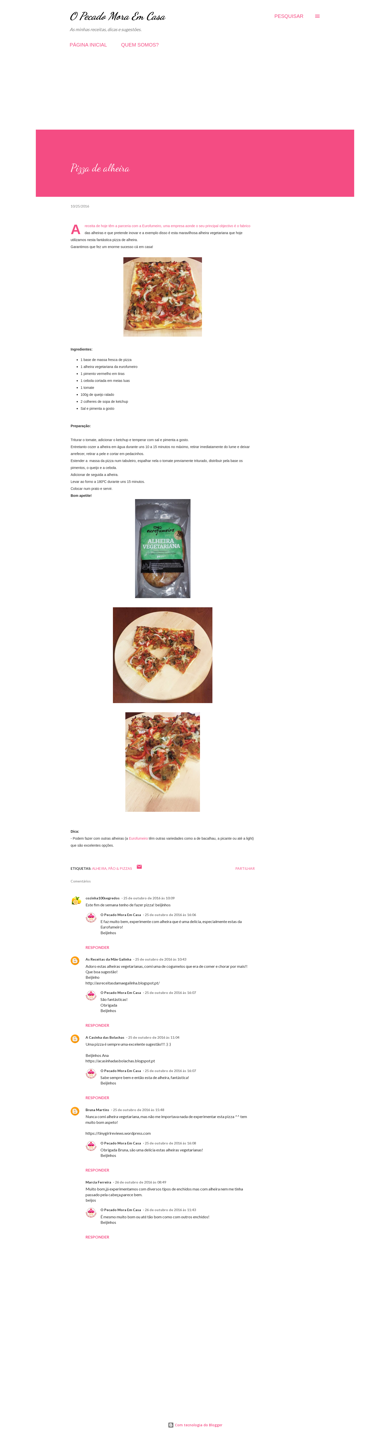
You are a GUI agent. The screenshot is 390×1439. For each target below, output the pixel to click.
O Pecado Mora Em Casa (117, 16)
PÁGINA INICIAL (88, 45)
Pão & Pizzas (120, 868)
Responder (97, 947)
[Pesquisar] (288, 16)
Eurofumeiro (151, 226)
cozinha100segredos (103, 898)
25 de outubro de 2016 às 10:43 (160, 959)
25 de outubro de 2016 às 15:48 (138, 1110)
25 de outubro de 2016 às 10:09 (149, 898)
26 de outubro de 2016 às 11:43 (170, 1210)
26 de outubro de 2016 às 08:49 (140, 1182)
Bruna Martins (97, 1110)
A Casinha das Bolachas (105, 1037)
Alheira (99, 868)
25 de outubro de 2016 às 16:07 (170, 992)
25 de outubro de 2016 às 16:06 (170, 915)
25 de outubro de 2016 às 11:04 (153, 1037)
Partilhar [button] (245, 868)
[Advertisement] (195, 95)
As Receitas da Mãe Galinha (108, 959)
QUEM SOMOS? (140, 45)
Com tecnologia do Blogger (195, 1425)
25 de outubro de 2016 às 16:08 (170, 1143)
